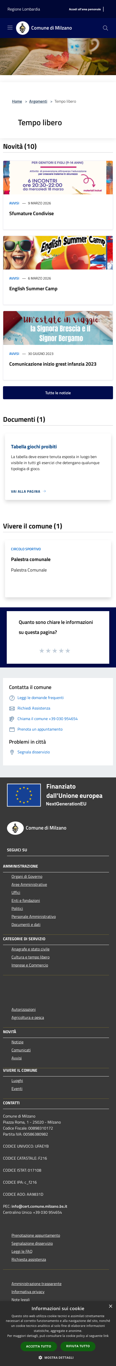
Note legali (21, 1300)
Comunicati (21, 1050)
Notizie (18, 1042)
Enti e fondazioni (26, 900)
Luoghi (17, 1080)
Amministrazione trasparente (37, 1284)
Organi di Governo (27, 876)
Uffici (16, 892)
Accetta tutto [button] (38, 1346)
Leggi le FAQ (22, 1251)
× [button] (110, 1306)
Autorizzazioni (24, 1009)
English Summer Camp (33, 288)
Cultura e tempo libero (31, 957)
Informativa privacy (28, 1292)
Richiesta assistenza (29, 1259)
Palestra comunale (30, 559)
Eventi (17, 1088)
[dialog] (58, 1333)
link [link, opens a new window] (106, 1336)
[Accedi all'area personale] (85, 9)
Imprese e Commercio (30, 965)
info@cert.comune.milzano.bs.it (39, 1206)
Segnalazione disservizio (32, 1243)
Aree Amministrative (29, 884)
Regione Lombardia (24, 9)
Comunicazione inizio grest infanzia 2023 (52, 364)
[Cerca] (105, 28)
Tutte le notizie (58, 393)
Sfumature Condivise (31, 213)
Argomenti (38, 101)
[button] (58, 1357)
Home (17, 101)
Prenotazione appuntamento (36, 1235)
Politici (17, 908)
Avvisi (14, 203)
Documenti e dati (26, 924)
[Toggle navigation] (10, 28)
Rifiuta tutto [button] (78, 1346)
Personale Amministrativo (34, 916)
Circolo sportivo (26, 549)
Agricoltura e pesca (28, 1017)
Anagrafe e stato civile (31, 949)
